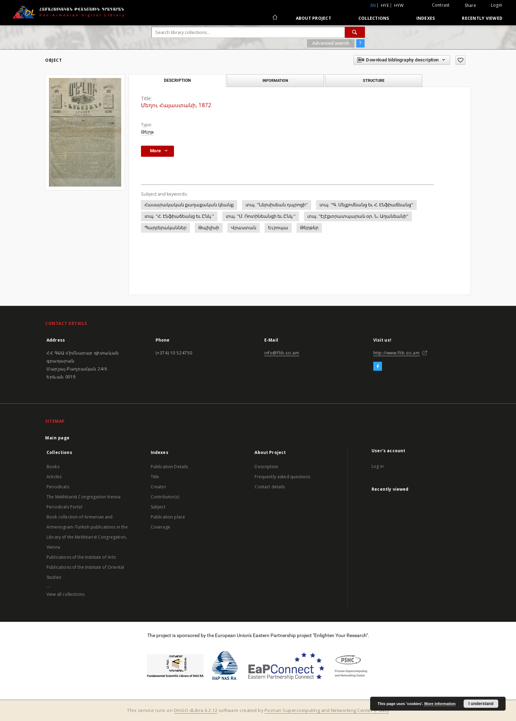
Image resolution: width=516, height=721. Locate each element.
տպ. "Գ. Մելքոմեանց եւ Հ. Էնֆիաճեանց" (366, 205)
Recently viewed (482, 18)
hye (385, 5)
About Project (313, 18)
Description (266, 467)
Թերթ (147, 132)
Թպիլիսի (208, 228)
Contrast (441, 5)
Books (53, 467)
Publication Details (169, 467)
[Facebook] (377, 366)
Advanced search (330, 43)
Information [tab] (275, 80)
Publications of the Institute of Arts (81, 557)
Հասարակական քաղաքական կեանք (189, 205)
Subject (158, 507)
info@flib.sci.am (281, 353)
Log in (378, 466)
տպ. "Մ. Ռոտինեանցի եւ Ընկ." (261, 216)
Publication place (168, 517)
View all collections (65, 594)
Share (470, 5)
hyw (399, 5)
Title (155, 477)
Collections (373, 18)
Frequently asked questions (282, 477)
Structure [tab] (373, 80)
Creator (158, 487)
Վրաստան (243, 228)
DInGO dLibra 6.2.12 (196, 710)
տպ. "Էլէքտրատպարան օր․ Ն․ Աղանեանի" (357, 216)
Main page (57, 438)
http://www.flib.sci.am (396, 353)
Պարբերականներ (165, 228)
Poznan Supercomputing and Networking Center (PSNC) (327, 710)
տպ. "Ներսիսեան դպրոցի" (276, 205)
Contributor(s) (165, 497)
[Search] (355, 32)
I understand (480, 703)
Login (496, 5)
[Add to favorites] (460, 60)
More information (440, 704)
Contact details (270, 487)
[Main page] (274, 18)
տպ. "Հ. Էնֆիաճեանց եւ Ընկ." (179, 216)
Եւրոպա (278, 228)
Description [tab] (177, 80)
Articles (54, 477)
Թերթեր (309, 228)
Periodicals (58, 487)
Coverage (160, 527)
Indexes (425, 18)
